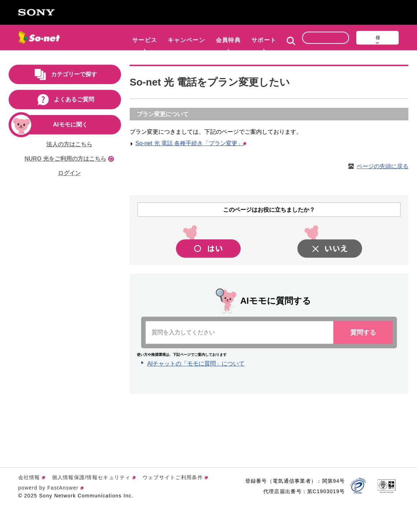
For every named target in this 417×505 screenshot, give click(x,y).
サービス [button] (144, 37)
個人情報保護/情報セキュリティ (93, 477)
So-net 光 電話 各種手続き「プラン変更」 (190, 143)
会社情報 (31, 477)
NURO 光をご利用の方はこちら (69, 159)
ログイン (69, 173)
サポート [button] (263, 37)
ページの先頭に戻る (382, 166)
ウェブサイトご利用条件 (175, 477)
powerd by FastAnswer (50, 488)
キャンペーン (186, 37)
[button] (291, 39)
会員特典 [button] (228, 37)
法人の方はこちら (69, 144)
